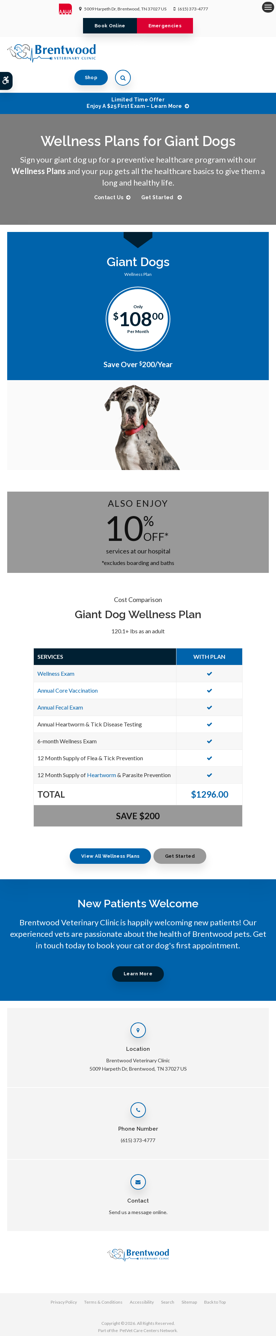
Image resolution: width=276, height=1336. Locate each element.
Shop (229, 53)
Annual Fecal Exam (60, 684)
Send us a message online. (138, 1189)
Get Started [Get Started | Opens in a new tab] (158, 174)
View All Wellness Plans (110, 833)
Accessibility (142, 1279)
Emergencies (165, 25)
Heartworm (101, 751)
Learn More (138, 950)
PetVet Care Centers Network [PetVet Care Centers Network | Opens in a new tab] (148, 1307)
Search (167, 1279)
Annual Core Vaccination (67, 667)
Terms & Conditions (103, 1279)
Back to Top (215, 1279)
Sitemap (189, 1279)
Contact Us (108, 174)
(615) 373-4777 (193, 9)
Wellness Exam (55, 650)
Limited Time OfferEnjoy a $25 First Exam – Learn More (134, 80)
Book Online (110, 25)
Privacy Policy (64, 1279)
